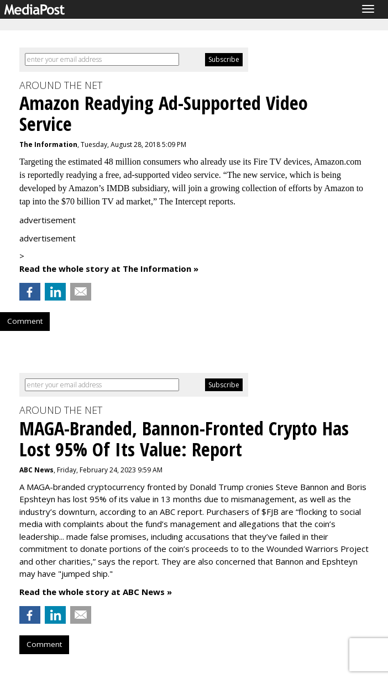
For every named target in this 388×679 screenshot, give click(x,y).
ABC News (36, 470)
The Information (48, 144)
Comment (25, 321)
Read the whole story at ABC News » (95, 591)
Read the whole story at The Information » (108, 268)
